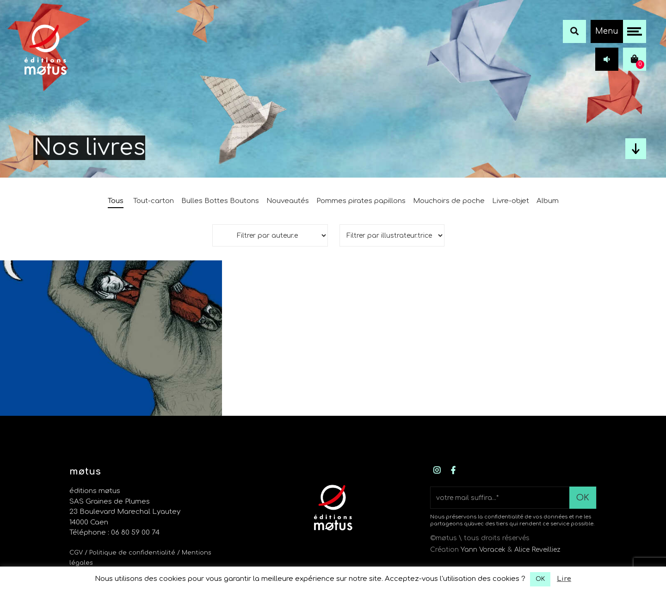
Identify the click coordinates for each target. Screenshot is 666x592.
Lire (564, 579)
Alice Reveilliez (537, 549)
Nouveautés (287, 201)
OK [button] (540, 579)
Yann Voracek (483, 549)
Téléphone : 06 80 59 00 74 (114, 532)
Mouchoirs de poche (449, 201)
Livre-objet (510, 201)
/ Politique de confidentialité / (133, 552)
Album (547, 201)
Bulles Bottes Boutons (220, 201)
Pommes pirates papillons (361, 201)
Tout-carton (153, 201)
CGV (76, 552)
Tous (115, 201)
